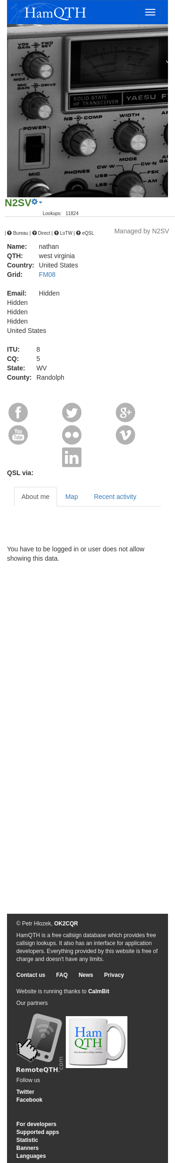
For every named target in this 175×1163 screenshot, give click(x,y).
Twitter (25, 1092)
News (85, 975)
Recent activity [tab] (115, 496)
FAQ (62, 975)
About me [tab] (35, 496)
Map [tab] (71, 496)
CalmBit (98, 991)
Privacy (114, 975)
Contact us (30, 975)
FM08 (47, 274)
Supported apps (37, 1132)
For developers (36, 1124)
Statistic (27, 1140)
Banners (27, 1148)
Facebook (29, 1100)
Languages (31, 1156)
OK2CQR (66, 923)
